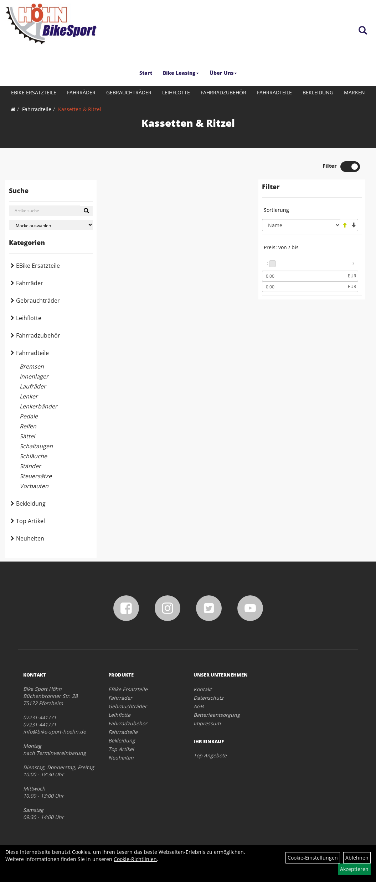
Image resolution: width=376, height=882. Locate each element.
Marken (354, 92)
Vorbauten (34, 486)
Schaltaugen (36, 446)
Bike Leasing (181, 72)
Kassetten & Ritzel (79, 109)
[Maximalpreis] (304, 286)
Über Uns (223, 72)
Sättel (27, 436)
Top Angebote (210, 755)
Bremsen (32, 366)
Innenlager (34, 376)
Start (145, 72)
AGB (199, 706)
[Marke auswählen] (51, 225)
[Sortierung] (301, 225)
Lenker (29, 396)
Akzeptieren (354, 869)
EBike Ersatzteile (33, 92)
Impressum (207, 723)
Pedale (29, 416)
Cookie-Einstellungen (313, 857)
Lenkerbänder (38, 406)
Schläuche (33, 456)
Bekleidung (318, 92)
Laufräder (33, 386)
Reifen (28, 426)
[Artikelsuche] (363, 31)
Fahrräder (81, 92)
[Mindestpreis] (304, 276)
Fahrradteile (274, 92)
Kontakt (203, 689)
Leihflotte (176, 92)
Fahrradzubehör (223, 92)
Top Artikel (30, 521)
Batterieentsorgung (217, 714)
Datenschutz (208, 697)
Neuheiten (30, 538)
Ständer (30, 466)
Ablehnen (357, 857)
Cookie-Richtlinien (135, 859)
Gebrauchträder (128, 92)
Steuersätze (36, 476)
